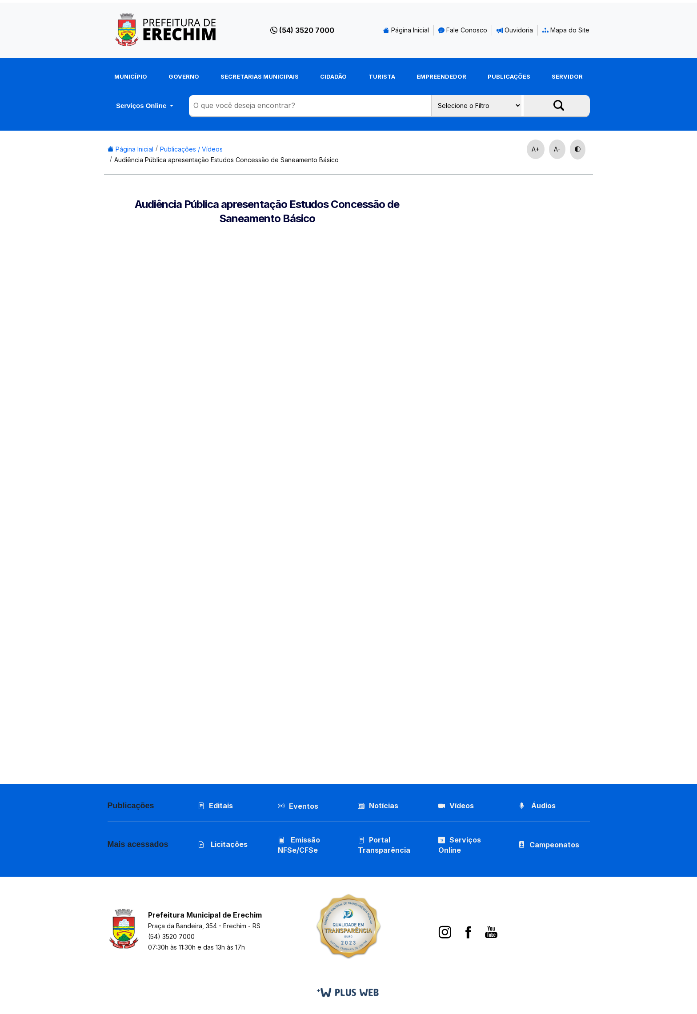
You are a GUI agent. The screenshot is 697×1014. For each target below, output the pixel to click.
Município (130, 76)
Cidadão (333, 76)
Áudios (537, 805)
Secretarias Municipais (259, 76)
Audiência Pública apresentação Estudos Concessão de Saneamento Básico (226, 160)
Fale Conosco (462, 30)
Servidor (567, 76)
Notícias (378, 805)
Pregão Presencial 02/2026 (531, 578)
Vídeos (456, 805)
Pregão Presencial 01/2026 (530, 716)
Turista (382, 76)
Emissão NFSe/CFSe (299, 844)
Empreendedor (441, 76)
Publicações (509, 76)
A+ (536, 149)
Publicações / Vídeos (191, 149)
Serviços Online (142, 105)
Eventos (303, 806)
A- (557, 149)
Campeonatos (554, 844)
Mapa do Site (565, 30)
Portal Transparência (384, 844)
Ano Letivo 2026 (512, 440)
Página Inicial (406, 30)
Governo (183, 76)
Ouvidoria (515, 30)
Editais (215, 805)
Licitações (223, 844)
